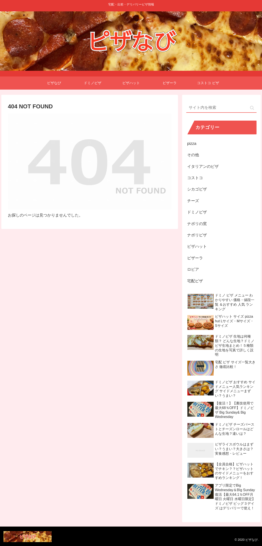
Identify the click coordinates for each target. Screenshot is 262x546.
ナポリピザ (197, 235)
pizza (191, 143)
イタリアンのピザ (203, 166)
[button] (252, 107)
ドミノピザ (197, 212)
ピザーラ (195, 258)
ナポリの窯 (197, 224)
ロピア (193, 269)
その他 (193, 155)
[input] (221, 108)
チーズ (193, 201)
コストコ (195, 178)
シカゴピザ (197, 189)
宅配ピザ (195, 281)
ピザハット (197, 246)
